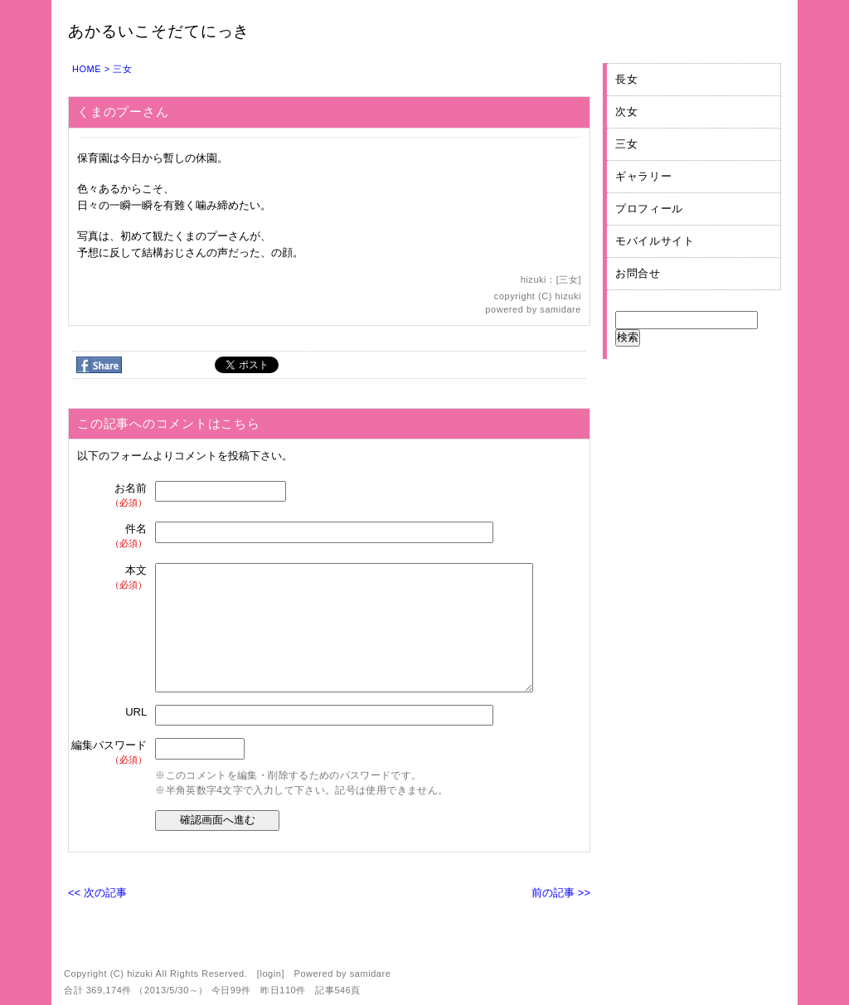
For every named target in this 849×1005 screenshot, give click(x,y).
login (270, 973)
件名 (110, 536)
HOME (86, 69)
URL (136, 712)
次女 (626, 111)
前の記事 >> (560, 892)
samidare (560, 309)
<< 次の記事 (97, 892)
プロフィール (649, 208)
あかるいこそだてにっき (159, 31)
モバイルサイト (655, 241)
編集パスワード (109, 752)
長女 (626, 79)
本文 (110, 577)
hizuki (568, 296)
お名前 (110, 495)
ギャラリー (643, 176)
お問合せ (638, 273)
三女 (122, 69)
